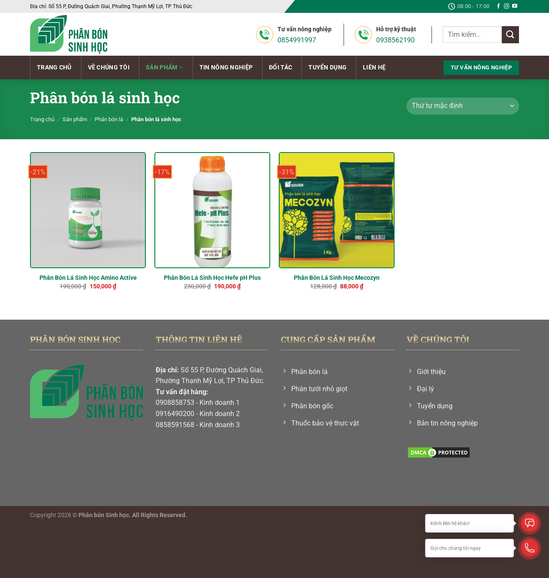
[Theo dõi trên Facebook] (498, 6)
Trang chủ (54, 67)
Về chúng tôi (109, 67)
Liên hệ (374, 67)
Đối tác (280, 67)
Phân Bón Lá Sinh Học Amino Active (88, 278)
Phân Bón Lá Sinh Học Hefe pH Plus (212, 278)
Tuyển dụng (327, 67)
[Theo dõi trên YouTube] (514, 6)
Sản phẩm (164, 67)
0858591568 (175, 425)
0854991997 (297, 40)
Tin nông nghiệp (226, 67)
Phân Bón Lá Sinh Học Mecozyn (337, 278)
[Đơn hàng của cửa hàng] (463, 106)
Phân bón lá (109, 119)
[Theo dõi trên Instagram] (506, 6)
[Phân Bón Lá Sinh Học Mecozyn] (337, 210)
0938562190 (395, 40)
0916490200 (175, 414)
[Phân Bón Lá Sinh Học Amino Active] (88, 210)
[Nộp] (510, 34)
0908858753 (175, 402)
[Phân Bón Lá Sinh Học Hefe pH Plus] (212, 210)
